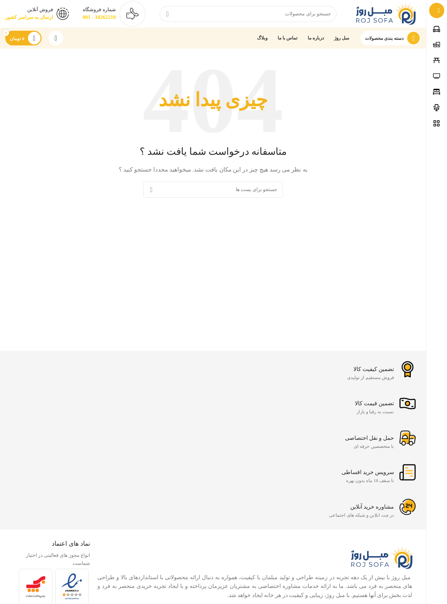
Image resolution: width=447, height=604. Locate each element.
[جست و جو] (248, 14)
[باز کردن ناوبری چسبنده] (391, 38)
